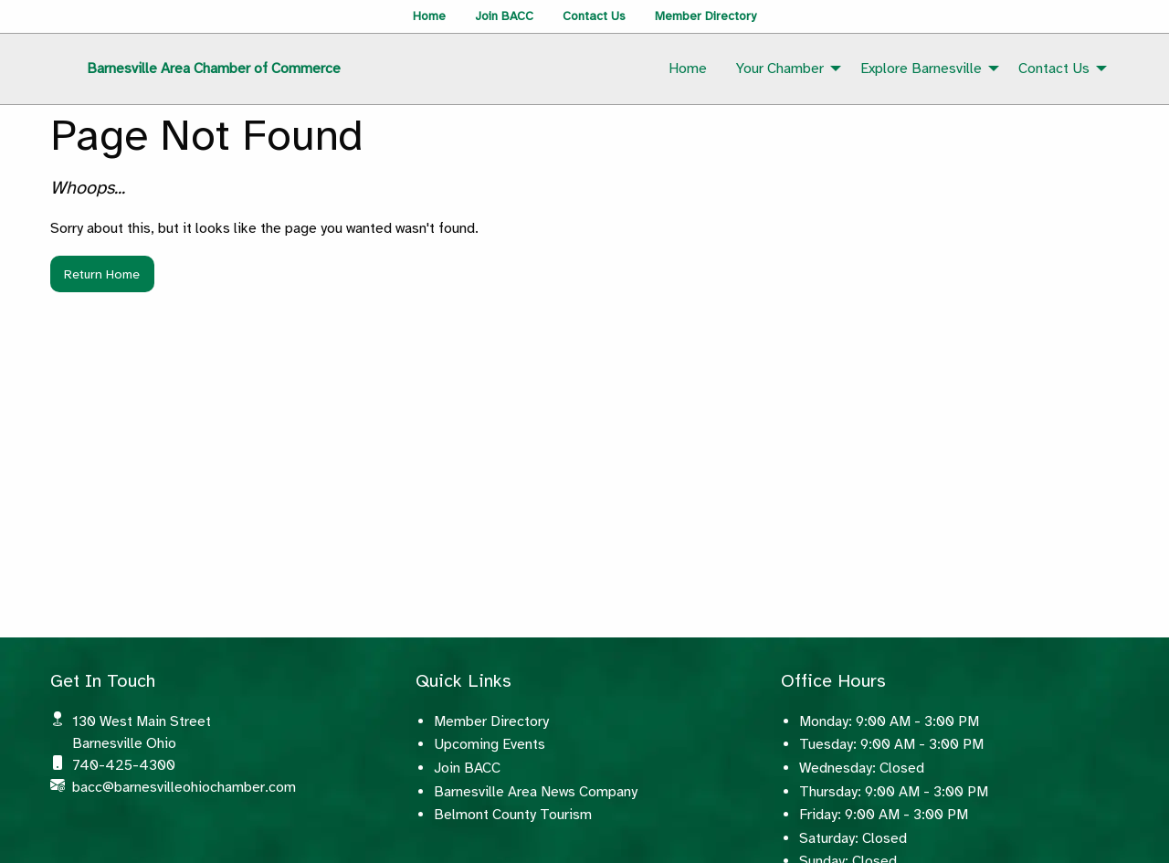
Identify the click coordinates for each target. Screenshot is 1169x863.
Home (429, 16)
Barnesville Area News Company (535, 792)
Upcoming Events (489, 744)
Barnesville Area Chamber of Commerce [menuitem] (214, 68)
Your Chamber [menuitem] (780, 68)
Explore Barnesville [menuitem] (921, 68)
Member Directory (705, 16)
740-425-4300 (123, 765)
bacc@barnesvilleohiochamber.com (184, 787)
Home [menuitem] (688, 68)
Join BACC (504, 16)
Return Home (102, 274)
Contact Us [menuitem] (1054, 68)
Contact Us (594, 16)
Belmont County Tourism (513, 814)
